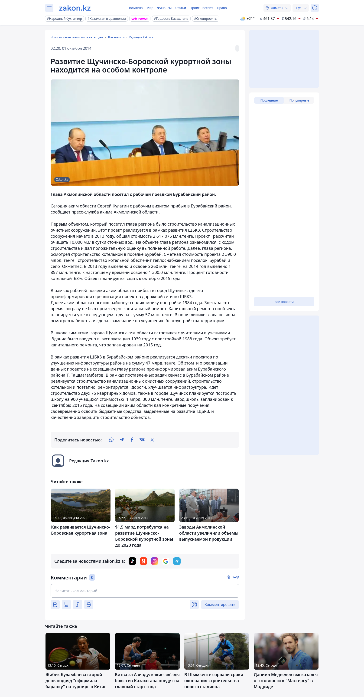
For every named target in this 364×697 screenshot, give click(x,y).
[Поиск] (315, 8)
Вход (235, 577)
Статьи (180, 8)
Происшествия (201, 8)
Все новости (116, 37)
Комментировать (220, 604)
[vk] (142, 440)
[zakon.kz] (75, 8)
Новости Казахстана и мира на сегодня (77, 37)
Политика (135, 8)
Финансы (164, 8)
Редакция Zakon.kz (142, 37)
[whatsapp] (111, 440)
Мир (149, 8)
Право (222, 8)
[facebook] (132, 440)
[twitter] (152, 440)
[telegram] (121, 440)
